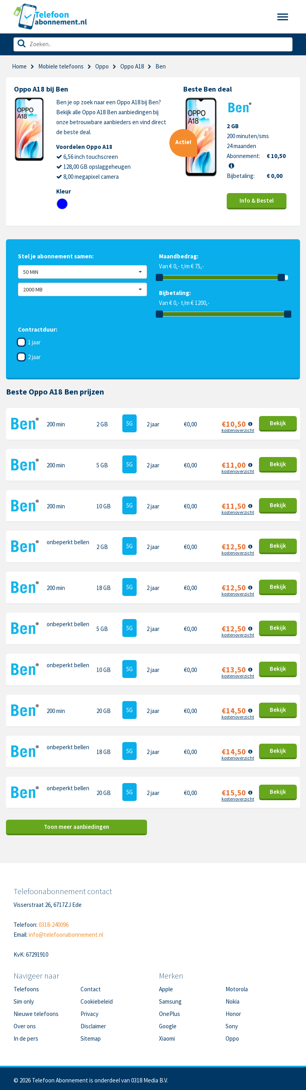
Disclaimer (93, 1023)
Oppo (102, 66)
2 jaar (34, 357)
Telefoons (26, 986)
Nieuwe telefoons (36, 1010)
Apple (166, 986)
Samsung (170, 998)
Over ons (25, 1023)
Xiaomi (167, 1035)
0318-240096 (54, 921)
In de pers (26, 1035)
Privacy (89, 1010)
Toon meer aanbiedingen (76, 823)
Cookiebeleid (96, 998)
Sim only (24, 998)
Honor (233, 1010)
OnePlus (169, 1010)
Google (168, 1023)
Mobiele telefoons (61, 66)
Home (19, 66)
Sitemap (90, 1035)
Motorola (237, 986)
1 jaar (34, 342)
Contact (90, 986)
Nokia (232, 998)
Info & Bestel (256, 200)
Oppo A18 (132, 66)
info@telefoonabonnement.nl (66, 931)
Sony (232, 1023)
